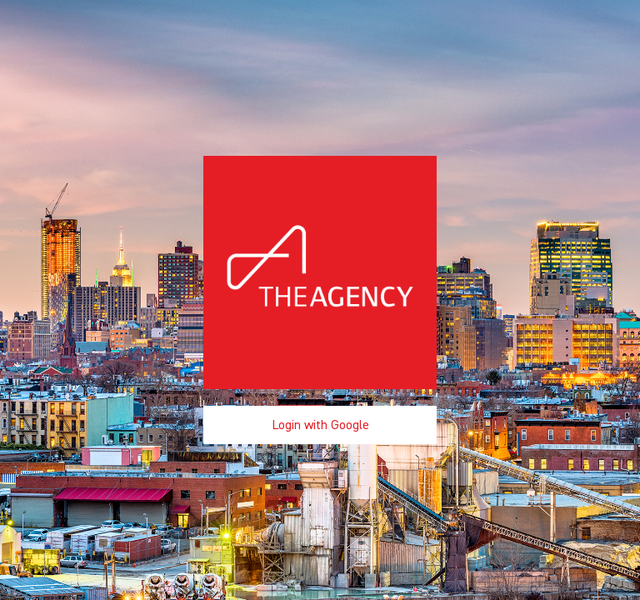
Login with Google (320, 425)
